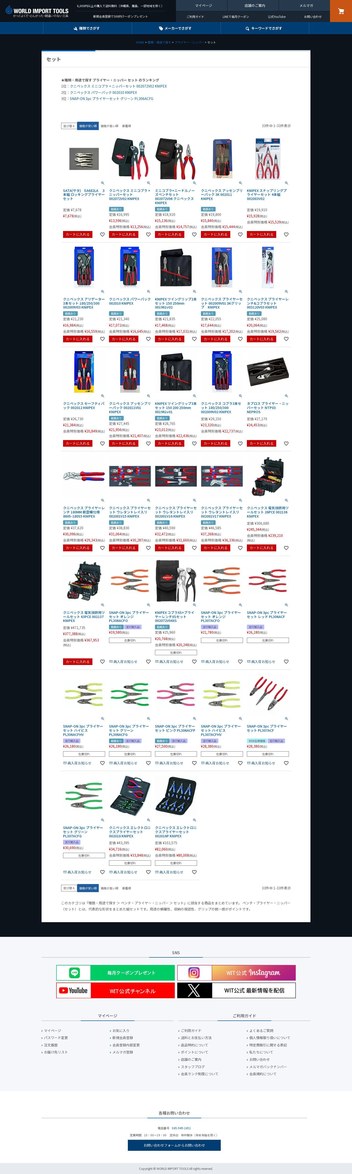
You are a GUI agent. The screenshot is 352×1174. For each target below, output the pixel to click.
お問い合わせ (313, 16)
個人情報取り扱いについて (269, 1037)
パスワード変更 (56, 1037)
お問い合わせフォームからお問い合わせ (174, 1145)
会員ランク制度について (200, 1074)
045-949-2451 (181, 1128)
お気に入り (121, 1030)
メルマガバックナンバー (268, 1066)
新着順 (126, 126)
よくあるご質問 (261, 1030)
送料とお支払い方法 (196, 1037)
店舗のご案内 (255, 5)
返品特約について (194, 1045)
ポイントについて (194, 1052)
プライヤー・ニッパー (189, 42)
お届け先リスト (56, 1052)
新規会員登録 (122, 1037)
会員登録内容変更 (126, 1045)
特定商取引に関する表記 (268, 1045)
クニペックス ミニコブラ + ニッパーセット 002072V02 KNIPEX (118, 86)
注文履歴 (51, 1045)
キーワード (266, 28)
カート (341, 11)
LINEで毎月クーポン (236, 16)
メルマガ (306, 5)
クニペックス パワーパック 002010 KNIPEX (103, 92)
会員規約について (263, 1074)
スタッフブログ (193, 1066)
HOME (140, 42)
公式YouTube (277, 16)
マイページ (203, 5)
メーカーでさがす (178, 28)
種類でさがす (89, 28)
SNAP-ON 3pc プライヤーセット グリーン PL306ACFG (111, 98)
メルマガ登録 (122, 1052)
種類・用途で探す (159, 42)
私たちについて (261, 1052)
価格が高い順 (109, 126)
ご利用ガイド (195, 16)
